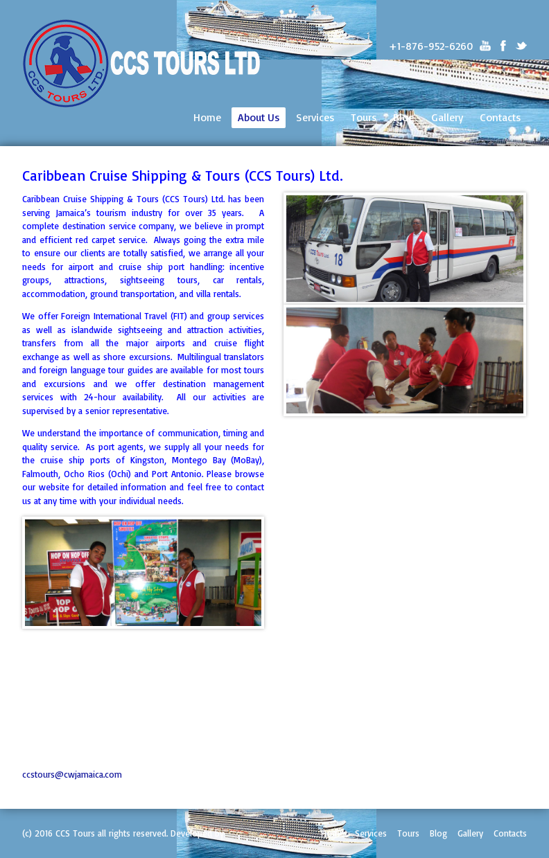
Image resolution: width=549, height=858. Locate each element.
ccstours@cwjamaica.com (72, 774)
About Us (258, 117)
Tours (363, 117)
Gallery (447, 117)
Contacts (500, 117)
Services (315, 117)
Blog (404, 117)
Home (207, 117)
